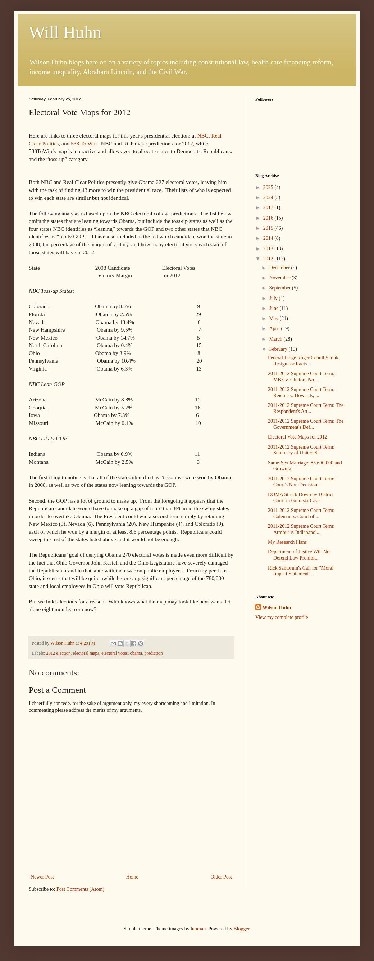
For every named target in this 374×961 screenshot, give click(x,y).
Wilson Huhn (277, 607)
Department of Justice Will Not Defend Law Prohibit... (299, 555)
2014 (269, 238)
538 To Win (84, 143)
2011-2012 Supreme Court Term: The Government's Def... (305, 424)
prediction (153, 653)
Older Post (221, 877)
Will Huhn (65, 32)
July (274, 298)
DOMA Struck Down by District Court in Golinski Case (301, 497)
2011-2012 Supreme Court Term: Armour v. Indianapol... (301, 529)
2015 (269, 228)
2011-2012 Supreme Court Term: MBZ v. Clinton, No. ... (301, 376)
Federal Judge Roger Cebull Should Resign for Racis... (304, 361)
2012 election (58, 653)
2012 (269, 258)
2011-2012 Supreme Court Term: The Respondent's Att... (305, 408)
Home (132, 877)
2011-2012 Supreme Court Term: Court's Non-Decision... (301, 482)
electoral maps (86, 653)
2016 (269, 218)
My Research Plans (287, 542)
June (274, 308)
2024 (269, 197)
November (280, 277)
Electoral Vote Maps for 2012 (297, 437)
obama (136, 653)
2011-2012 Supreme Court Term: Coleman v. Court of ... (301, 513)
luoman (198, 928)
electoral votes (114, 653)
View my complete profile (281, 617)
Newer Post (42, 877)
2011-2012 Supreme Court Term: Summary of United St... (301, 450)
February (278, 349)
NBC (203, 136)
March (276, 339)
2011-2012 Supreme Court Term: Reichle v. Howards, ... (301, 392)
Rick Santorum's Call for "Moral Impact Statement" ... (300, 571)
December (280, 267)
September (280, 288)
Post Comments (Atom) (80, 889)
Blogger (241, 928)
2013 (269, 248)
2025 (269, 187)
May (274, 318)
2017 (269, 207)
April (275, 328)
